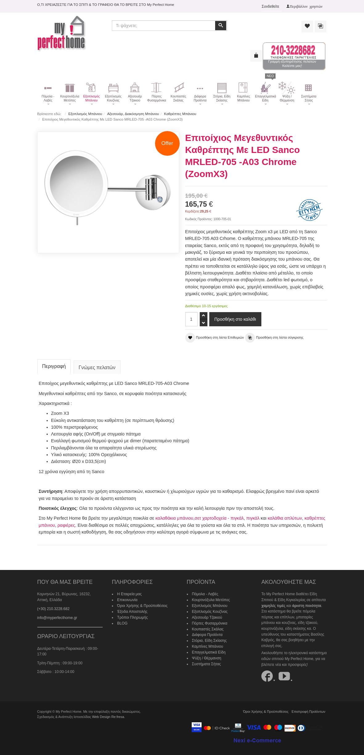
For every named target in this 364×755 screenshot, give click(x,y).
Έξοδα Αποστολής (132, 611)
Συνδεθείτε (270, 6)
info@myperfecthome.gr (57, 617)
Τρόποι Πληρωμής (132, 616)
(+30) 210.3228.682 (53, 608)
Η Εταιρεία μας (129, 593)
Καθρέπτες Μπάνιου (180, 114)
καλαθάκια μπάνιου (174, 517)
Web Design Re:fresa (108, 716)
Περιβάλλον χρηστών (306, 6)
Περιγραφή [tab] (54, 365)
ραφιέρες (66, 524)
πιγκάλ (252, 517)
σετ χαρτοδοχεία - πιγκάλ (218, 517)
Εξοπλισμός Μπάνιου (85, 114)
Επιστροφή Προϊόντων (308, 710)
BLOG (122, 622)
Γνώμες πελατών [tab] (97, 366)
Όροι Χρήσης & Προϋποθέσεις (142, 605)
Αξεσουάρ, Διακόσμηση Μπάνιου (133, 114)
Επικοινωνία (127, 599)
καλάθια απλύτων (284, 517)
